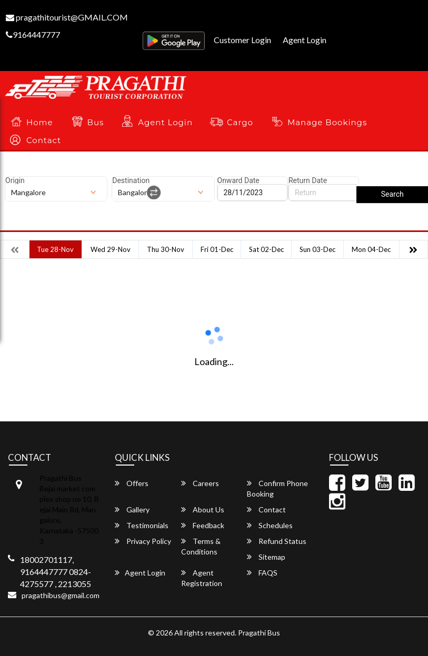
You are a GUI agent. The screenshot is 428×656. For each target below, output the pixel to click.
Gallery (132, 509)
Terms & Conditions (201, 546)
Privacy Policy (143, 541)
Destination (131, 180)
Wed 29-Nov (111, 249)
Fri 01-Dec (217, 249)
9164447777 (33, 34)
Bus (95, 122)
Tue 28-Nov (55, 249)
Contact (43, 140)
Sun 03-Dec (317, 249)
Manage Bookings (327, 122)
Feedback (202, 525)
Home (39, 122)
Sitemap (266, 556)
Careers (200, 483)
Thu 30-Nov (165, 249)
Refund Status (276, 541)
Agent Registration (201, 578)
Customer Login (242, 40)
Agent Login (304, 40)
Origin (15, 180)
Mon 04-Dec (371, 249)
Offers (131, 483)
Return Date (307, 180)
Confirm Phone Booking (277, 488)
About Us (202, 509)
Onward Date (238, 180)
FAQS (262, 572)
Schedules (270, 525)
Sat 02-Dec (266, 249)
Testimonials (141, 525)
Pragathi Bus (259, 632)
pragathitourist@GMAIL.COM (67, 17)
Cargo (240, 122)
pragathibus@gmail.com (60, 595)
